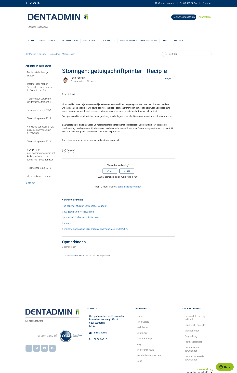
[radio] (110, 171)
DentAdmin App (69, 40)
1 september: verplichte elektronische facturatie (39, 100)
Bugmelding (191, 336)
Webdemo (142, 327)
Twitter (69, 151)
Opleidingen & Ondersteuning (138, 40)
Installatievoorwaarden (149, 355)
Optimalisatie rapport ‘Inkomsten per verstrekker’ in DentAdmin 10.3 (40, 87)
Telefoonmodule (145, 349)
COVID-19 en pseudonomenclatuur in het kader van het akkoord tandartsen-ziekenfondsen (41, 154)
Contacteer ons (164, 3)
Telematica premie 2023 (39, 110)
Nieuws (43, 54)
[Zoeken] (186, 54)
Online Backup (144, 338)
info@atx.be (100, 332)
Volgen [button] (168, 78)
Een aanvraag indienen (129, 186)
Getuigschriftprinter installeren (78, 211)
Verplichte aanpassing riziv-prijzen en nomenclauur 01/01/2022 (41, 130)
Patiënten (67, 223)
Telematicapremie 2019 (39, 168)
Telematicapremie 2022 (39, 118)
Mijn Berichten (192, 330)
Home (31, 40)
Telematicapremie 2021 (39, 141)
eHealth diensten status (39, 176)
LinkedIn (73, 151)
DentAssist (90, 40)
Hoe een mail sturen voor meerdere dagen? (84, 206)
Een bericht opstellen (184, 17)
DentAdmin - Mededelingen (62, 54)
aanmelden (76, 255)
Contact (178, 40)
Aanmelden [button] (204, 17)
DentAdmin (47, 40)
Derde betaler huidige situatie (37, 74)
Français (207, 3)
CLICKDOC (108, 40)
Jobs (165, 40)
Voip (139, 344)
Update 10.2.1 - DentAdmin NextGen (80, 217)
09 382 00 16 (188, 3)
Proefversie (143, 321)
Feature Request (193, 342)
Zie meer (30, 182)
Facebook (64, 151)
